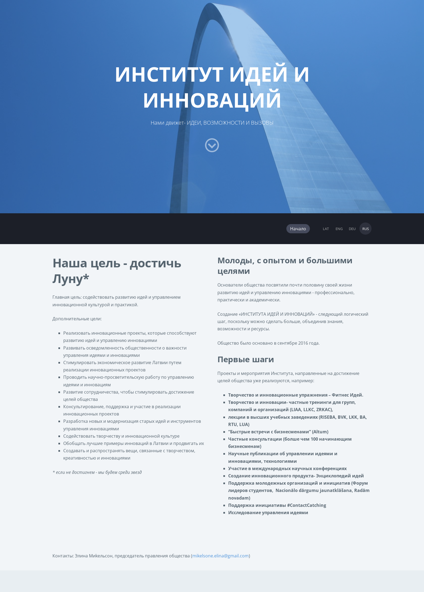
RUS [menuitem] (365, 228)
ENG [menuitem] (339, 228)
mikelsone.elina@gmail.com (220, 556)
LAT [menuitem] (326, 228)
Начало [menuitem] (298, 229)
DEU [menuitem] (352, 228)
